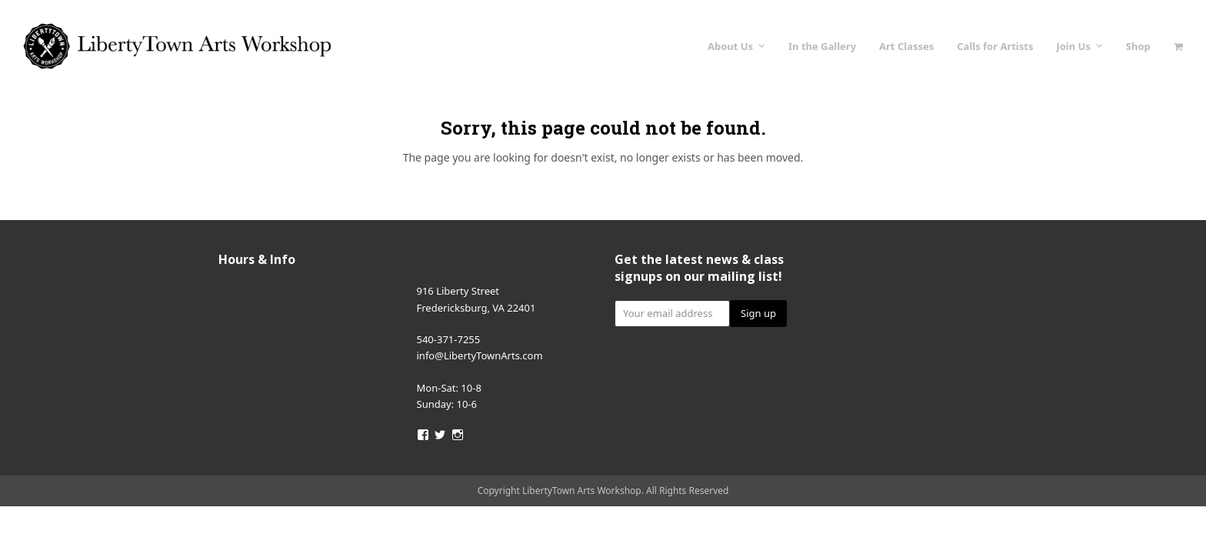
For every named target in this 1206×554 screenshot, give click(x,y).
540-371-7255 (449, 339)
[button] (1178, 46)
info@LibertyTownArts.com (480, 355)
